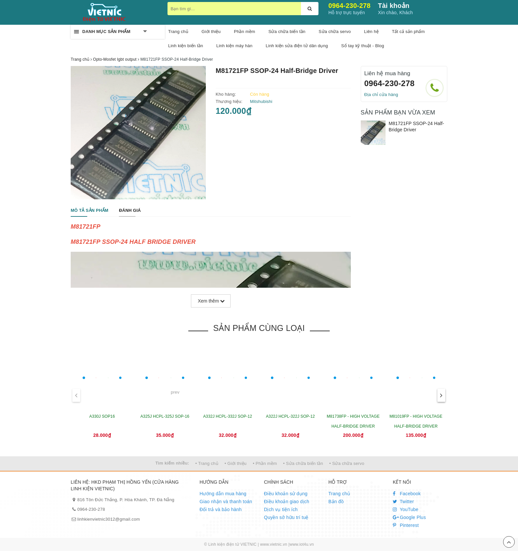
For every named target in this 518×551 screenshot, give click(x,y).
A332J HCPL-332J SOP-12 (227, 416)
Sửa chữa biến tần (286, 31)
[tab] (89, 210)
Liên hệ (371, 31)
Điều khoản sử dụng (286, 493)
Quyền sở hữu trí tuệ (286, 517)
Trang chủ (339, 493)
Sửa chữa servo (335, 31)
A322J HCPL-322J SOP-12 (290, 416)
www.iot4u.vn (301, 544)
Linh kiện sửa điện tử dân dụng (297, 45)
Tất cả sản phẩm (408, 31)
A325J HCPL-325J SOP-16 (164, 416)
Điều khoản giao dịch (286, 501)
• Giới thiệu (236, 463)
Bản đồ (336, 501)
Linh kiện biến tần (185, 45)
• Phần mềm (265, 463)
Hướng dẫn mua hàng (223, 493)
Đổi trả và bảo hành (221, 509)
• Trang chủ (206, 463)
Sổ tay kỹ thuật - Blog (362, 45)
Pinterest (406, 525)
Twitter (403, 501)
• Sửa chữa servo (346, 463)
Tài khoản (393, 5)
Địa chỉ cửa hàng (381, 94)
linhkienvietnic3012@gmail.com (108, 519)
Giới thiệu (211, 31)
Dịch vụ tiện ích (281, 509)
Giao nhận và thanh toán (226, 501)
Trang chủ (178, 31)
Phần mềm (244, 31)
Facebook (407, 493)
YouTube (406, 509)
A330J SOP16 (102, 416)
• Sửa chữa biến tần (303, 463)
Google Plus (409, 517)
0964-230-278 (349, 5)
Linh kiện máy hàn (234, 45)
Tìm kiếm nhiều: (172, 463)
